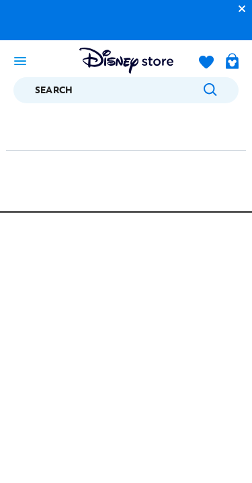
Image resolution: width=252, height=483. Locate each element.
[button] (238, 8)
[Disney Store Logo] (126, 60)
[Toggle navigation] (20, 60)
